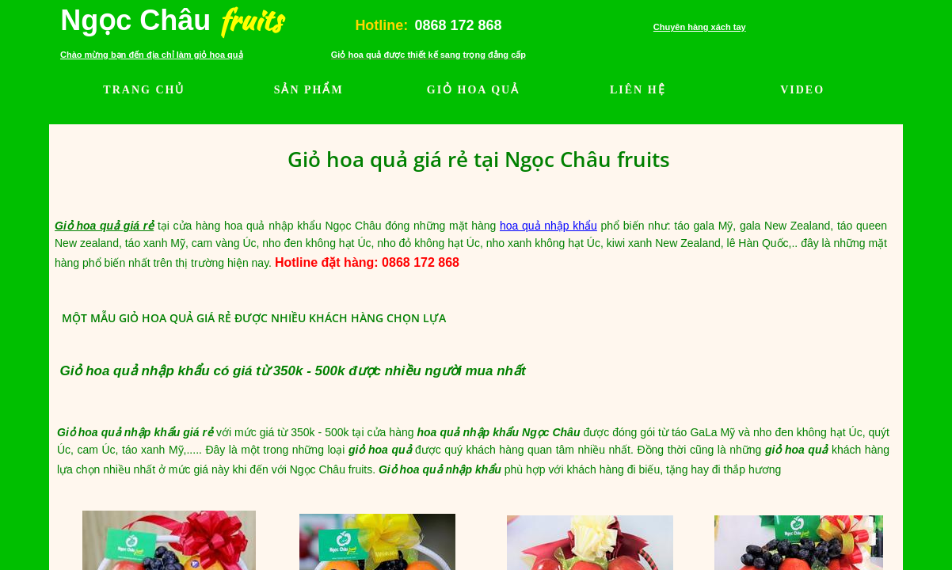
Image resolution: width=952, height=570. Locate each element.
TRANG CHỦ (144, 90)
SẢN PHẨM (309, 90)
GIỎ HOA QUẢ (473, 90)
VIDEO (802, 90)
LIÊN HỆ (638, 90)
